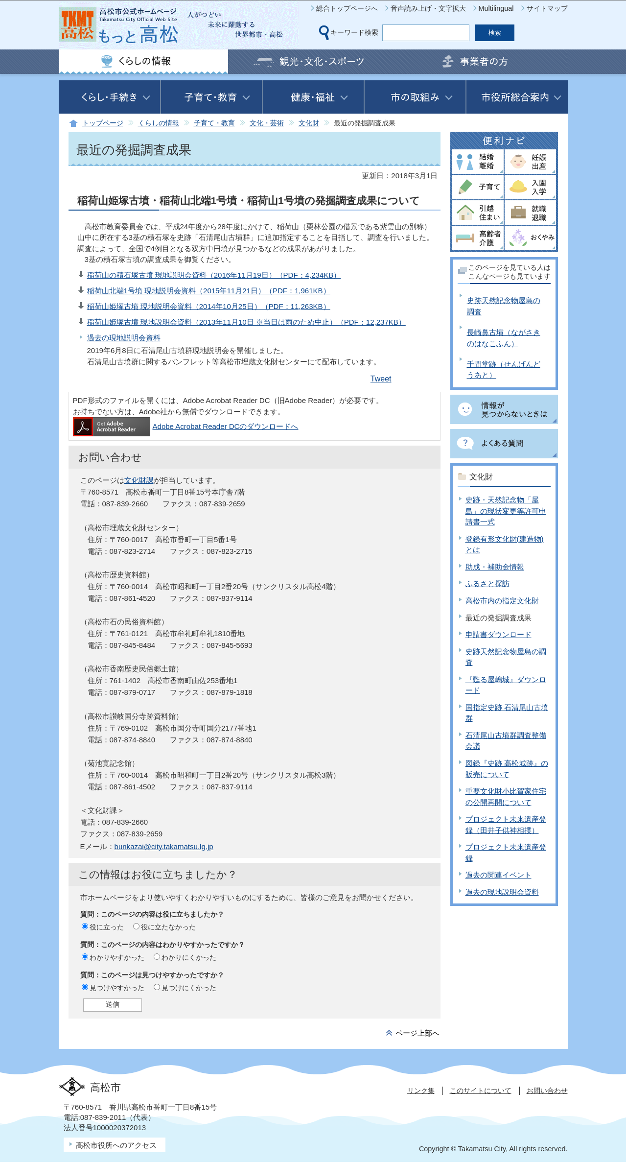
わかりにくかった (189, 957)
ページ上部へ (417, 1033)
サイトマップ (547, 8)
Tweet (381, 379)
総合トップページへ (347, 8)
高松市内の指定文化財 (502, 600)
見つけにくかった (189, 988)
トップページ (102, 123)
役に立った (107, 927)
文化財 (309, 123)
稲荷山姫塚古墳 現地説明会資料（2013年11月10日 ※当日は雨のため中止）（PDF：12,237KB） (246, 322)
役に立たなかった (168, 927)
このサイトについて (480, 1090)
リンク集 (421, 1090)
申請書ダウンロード (498, 634)
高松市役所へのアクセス (116, 1145)
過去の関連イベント (498, 875)
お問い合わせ (547, 1090)
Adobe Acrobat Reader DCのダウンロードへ (186, 426)
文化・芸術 (267, 123)
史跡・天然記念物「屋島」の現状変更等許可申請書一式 (505, 511)
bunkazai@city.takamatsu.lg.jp (164, 846)
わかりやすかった (117, 957)
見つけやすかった (117, 988)
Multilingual (496, 8)
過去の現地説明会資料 (124, 337)
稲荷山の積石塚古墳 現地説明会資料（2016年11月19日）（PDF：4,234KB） (214, 275)
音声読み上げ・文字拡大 (428, 8)
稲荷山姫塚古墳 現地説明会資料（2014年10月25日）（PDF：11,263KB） (208, 306)
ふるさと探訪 (487, 583)
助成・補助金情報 (494, 567)
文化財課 (139, 480)
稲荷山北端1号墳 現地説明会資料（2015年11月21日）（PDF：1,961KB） (208, 290)
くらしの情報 (158, 123)
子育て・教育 (214, 123)
